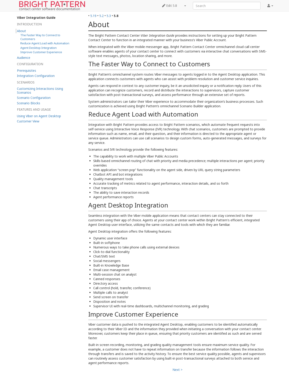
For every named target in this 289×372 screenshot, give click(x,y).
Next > (177, 369)
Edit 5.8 (169, 5)
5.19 (93, 16)
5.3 (109, 16)
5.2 (101, 16)
